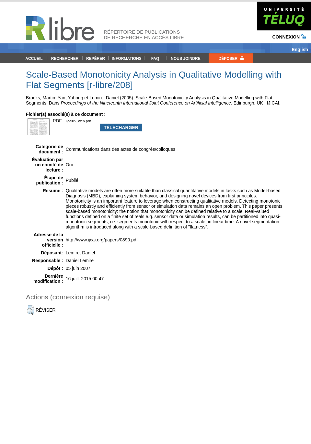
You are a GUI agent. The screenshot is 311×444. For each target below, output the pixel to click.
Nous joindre (185, 58)
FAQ (155, 58)
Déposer (230, 58)
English (300, 49)
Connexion (289, 36)
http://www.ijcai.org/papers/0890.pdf (102, 239)
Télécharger (121, 127)
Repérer (95, 58)
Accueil (33, 58)
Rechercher (65, 58)
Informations (127, 58)
